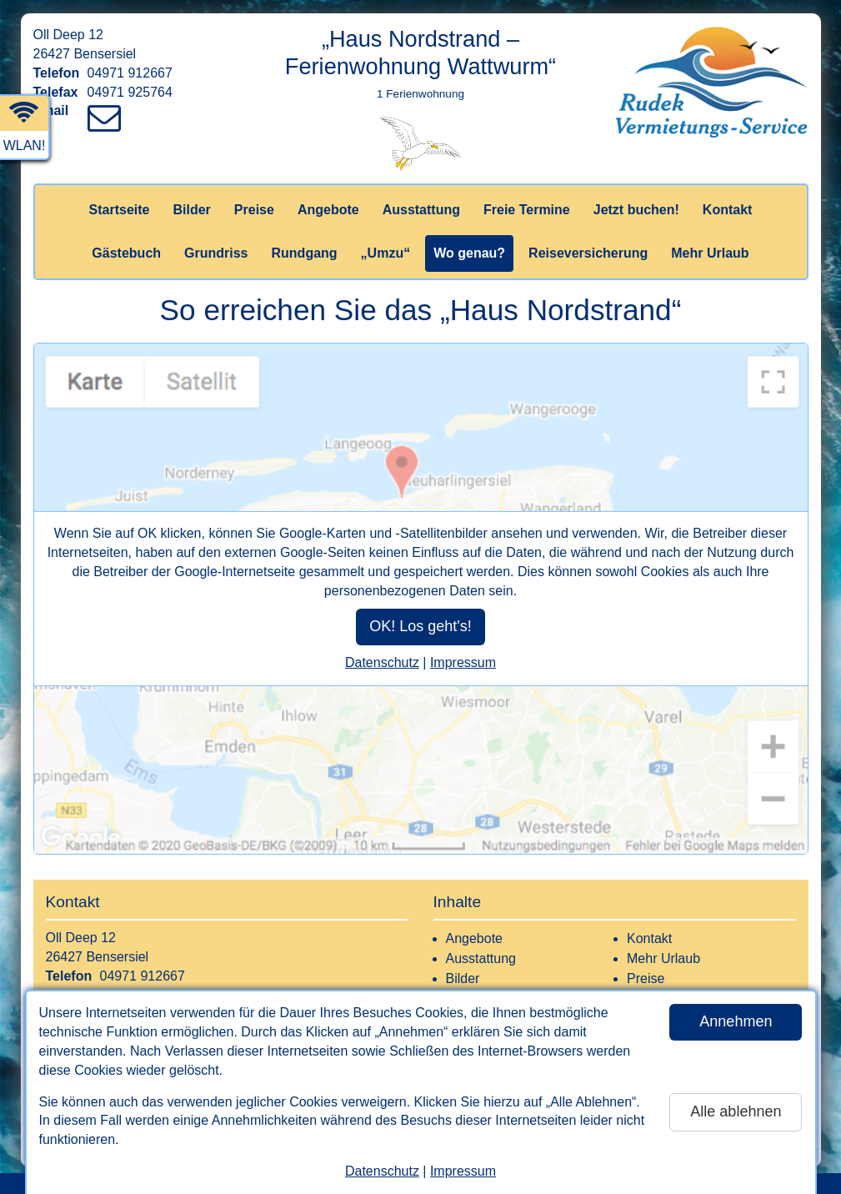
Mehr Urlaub (709, 253)
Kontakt (728, 210)
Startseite (119, 210)
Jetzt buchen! (636, 210)
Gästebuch (126, 253)
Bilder (191, 210)
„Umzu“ (386, 253)
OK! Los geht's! (420, 626)
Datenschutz (382, 1171)
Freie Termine (526, 210)
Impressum (463, 1171)
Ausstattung (421, 210)
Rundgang (305, 253)
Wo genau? (469, 253)
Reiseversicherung (588, 253)
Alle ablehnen (735, 1111)
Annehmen (735, 1021)
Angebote (328, 210)
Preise (254, 210)
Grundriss (216, 253)
